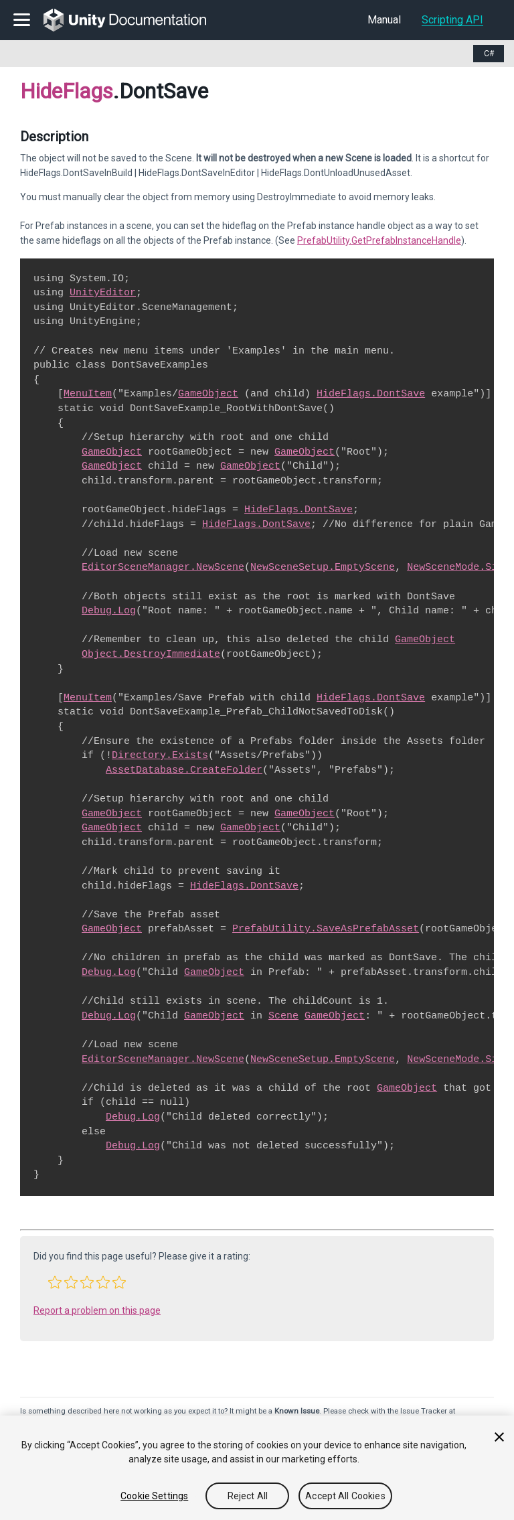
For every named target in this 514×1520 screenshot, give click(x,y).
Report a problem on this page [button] (97, 1310)
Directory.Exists (160, 755)
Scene (283, 1015)
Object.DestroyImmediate (151, 654)
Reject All (248, 1496)
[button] (55, 1282)
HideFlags (66, 91)
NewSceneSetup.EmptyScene (322, 567)
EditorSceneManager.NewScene (163, 567)
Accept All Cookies (345, 1496)
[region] (257, 1468)
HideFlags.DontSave (371, 393)
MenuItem (88, 393)
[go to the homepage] (134, 20)
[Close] (499, 1437)
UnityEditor (103, 292)
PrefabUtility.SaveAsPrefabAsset (325, 928)
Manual (384, 19)
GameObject (208, 393)
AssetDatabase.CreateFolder (184, 770)
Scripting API (452, 19)
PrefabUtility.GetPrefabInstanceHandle (379, 240)
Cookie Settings (154, 1496)
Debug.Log (109, 610)
